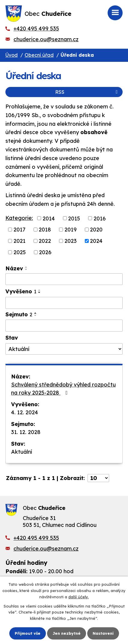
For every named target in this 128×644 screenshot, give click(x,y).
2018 (45, 229)
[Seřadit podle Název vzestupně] (26, 267)
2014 (49, 218)
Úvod (11, 55)
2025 (19, 252)
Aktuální (21, 451)
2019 (70, 229)
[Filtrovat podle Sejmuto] (64, 326)
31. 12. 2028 (25, 432)
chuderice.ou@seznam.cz (46, 39)
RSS (87, 92)
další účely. (78, 596)
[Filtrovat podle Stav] (64, 349)
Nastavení (103, 633)
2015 (74, 218)
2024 (96, 240)
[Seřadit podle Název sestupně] (26, 269)
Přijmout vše (27, 633)
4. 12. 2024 (24, 412)
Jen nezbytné (66, 633)
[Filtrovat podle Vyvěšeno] (64, 303)
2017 (19, 229)
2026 (45, 252)
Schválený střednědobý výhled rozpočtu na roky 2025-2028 (63, 388)
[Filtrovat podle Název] (64, 279)
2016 (100, 218)
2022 (45, 240)
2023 (70, 240)
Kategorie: (19, 217)
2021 (19, 240)
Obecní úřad (39, 55)
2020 (96, 229)
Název (14, 268)
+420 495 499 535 (36, 28)
